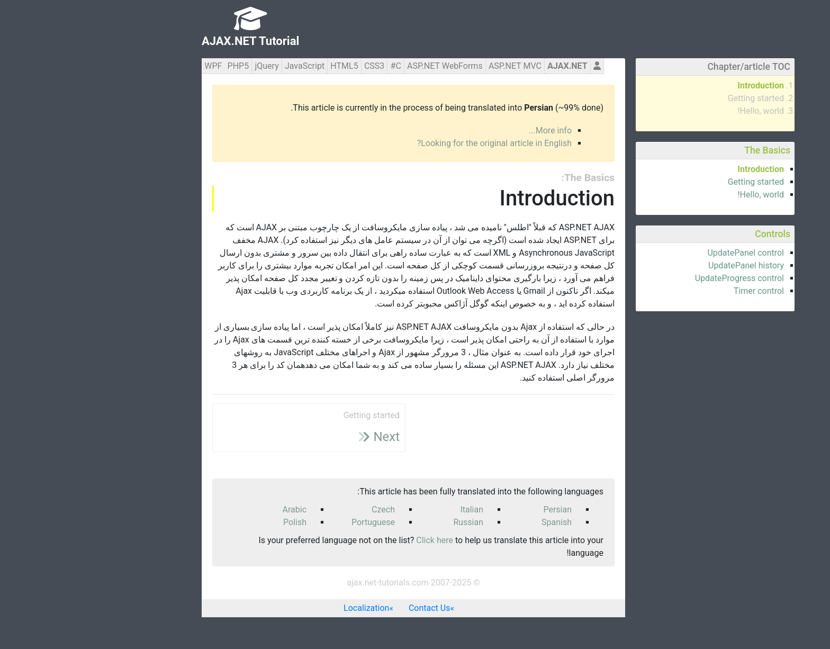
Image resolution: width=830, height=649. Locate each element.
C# (313, 66)
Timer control (676, 291)
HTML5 (261, 66)
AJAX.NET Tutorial (167, 41)
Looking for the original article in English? (411, 143)
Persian (474, 509)
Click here (351, 540)
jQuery (183, 66)
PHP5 (155, 66)
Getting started (673, 98)
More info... (467, 130)
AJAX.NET (484, 66)
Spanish (473, 522)
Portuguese (290, 522)
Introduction (677, 85)
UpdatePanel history (663, 265)
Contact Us (346, 608)
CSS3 (291, 66)
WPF (130, 66)
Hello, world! (677, 111)
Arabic (212, 509)
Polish (211, 522)
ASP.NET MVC (431, 66)
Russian (385, 522)
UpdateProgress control (656, 278)
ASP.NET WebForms (362, 66)
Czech (300, 509)
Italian (388, 509)
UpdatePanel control (662, 253)
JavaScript (221, 66)
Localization (283, 608)
